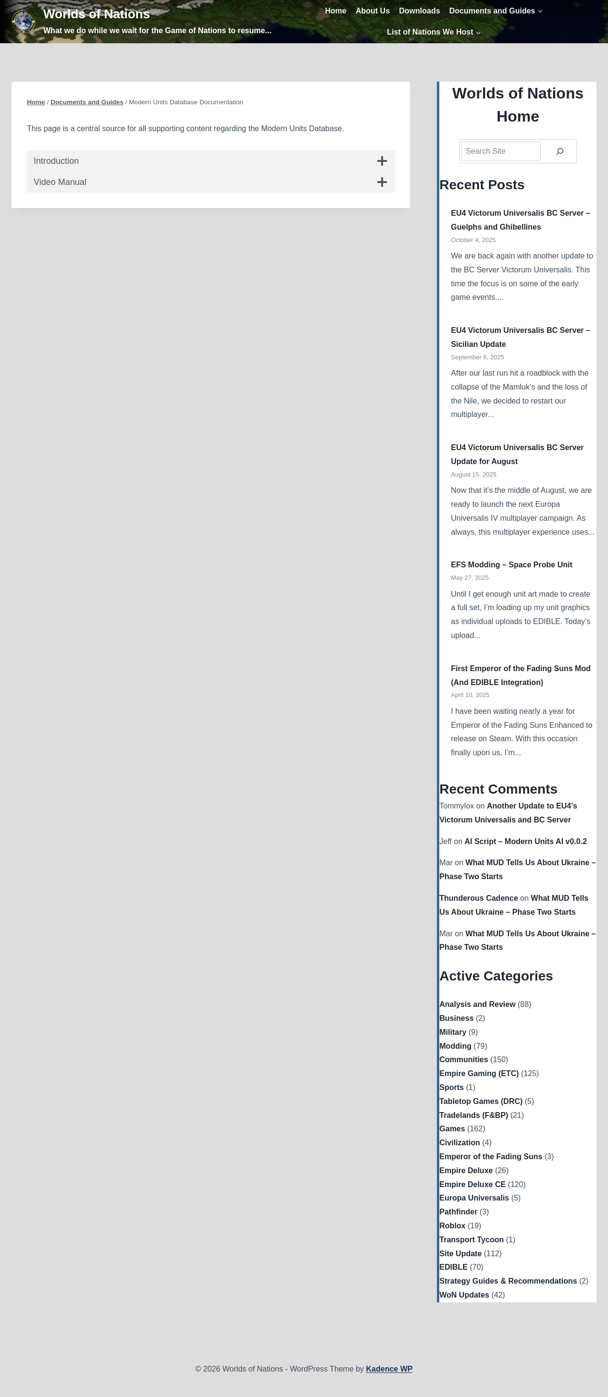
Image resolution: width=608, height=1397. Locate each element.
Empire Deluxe (466, 1170)
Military (452, 1032)
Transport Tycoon (471, 1240)
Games (452, 1129)
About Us (373, 11)
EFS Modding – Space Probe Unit (511, 565)
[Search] (560, 151)
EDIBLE (453, 1267)
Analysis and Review (477, 1004)
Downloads (419, 11)
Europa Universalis (474, 1198)
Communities (463, 1059)
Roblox (452, 1226)
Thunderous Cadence (478, 898)
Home (335, 11)
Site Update (460, 1254)
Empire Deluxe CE (472, 1184)
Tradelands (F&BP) (473, 1115)
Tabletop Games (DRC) (480, 1101)
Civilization (459, 1143)
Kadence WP (389, 1369)
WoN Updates (464, 1295)
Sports (451, 1087)
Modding (455, 1046)
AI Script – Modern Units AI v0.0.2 (525, 841)
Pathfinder (458, 1212)
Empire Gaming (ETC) (479, 1073)
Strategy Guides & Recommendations (508, 1281)
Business (456, 1018)
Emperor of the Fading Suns (490, 1156)
